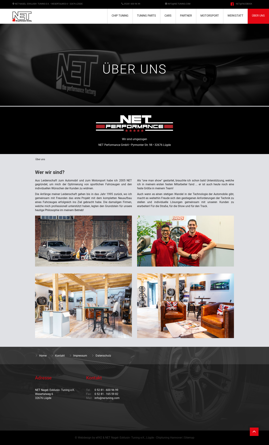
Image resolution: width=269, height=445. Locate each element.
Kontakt (58, 355)
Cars (168, 15)
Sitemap (189, 437)
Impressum (78, 355)
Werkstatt (235, 15)
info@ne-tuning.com (179, 4)
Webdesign (84, 437)
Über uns (258, 15)
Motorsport (209, 15)
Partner (186, 15)
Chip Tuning (120, 15)
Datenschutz (101, 355)
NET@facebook (244, 4)
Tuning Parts (146, 15)
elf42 (99, 437)
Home (41, 355)
